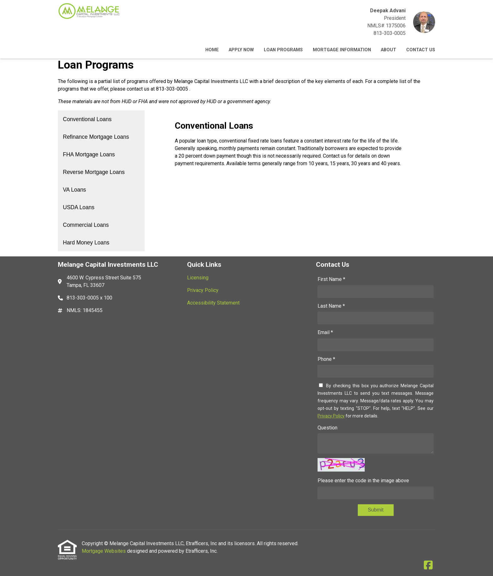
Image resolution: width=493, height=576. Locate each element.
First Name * (331, 279)
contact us (138, 89)
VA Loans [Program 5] (74, 190)
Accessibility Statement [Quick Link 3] (213, 303)
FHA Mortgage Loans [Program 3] (89, 154)
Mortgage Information (342, 50)
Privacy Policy (331, 415)
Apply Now (241, 50)
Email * (325, 332)
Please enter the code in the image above (363, 481)
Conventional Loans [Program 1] (87, 119)
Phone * (326, 359)
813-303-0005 (390, 33)
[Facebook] (428, 565)
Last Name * (331, 306)
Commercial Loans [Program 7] (86, 225)
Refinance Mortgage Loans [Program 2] (96, 137)
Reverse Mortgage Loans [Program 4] (94, 172)
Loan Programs (283, 50)
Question (327, 428)
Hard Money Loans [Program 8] (86, 242)
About (388, 50)
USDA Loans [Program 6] (78, 207)
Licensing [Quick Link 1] (197, 278)
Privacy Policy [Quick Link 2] (203, 290)
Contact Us (420, 50)
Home (212, 50)
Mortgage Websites (104, 551)
